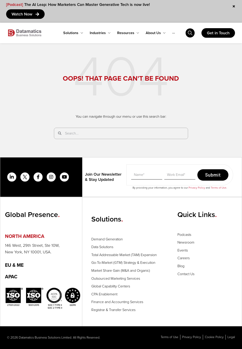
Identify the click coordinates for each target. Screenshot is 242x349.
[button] (43, 236)
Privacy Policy (197, 188)
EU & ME (15, 265)
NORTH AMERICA (25, 236)
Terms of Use (218, 188)
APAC (11, 277)
